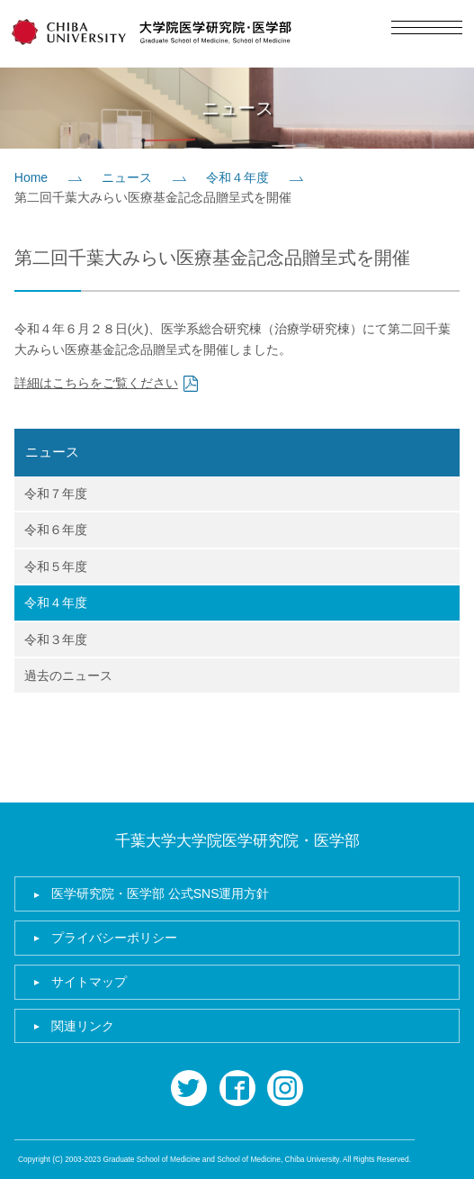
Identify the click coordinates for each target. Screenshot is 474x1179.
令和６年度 (55, 529)
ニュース (127, 177)
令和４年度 (237, 177)
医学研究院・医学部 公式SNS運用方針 (160, 893)
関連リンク (82, 1026)
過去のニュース (68, 675)
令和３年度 (55, 639)
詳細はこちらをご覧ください (96, 383)
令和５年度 (55, 566)
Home (31, 177)
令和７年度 (55, 493)
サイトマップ (89, 982)
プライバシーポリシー (114, 937)
